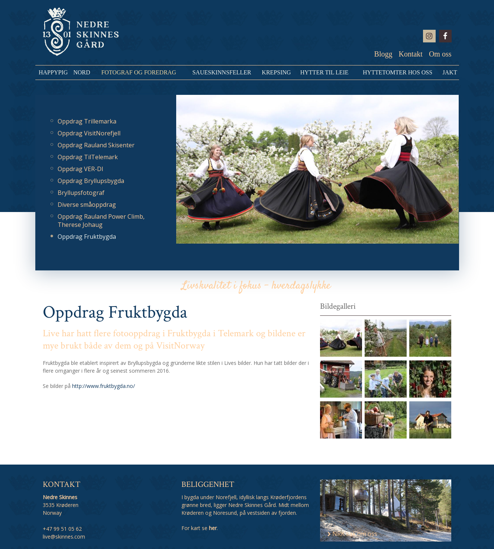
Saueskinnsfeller (221, 72)
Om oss (440, 54)
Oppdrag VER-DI (80, 169)
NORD (81, 72)
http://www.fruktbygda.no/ (103, 385)
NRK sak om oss (352, 534)
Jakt (450, 72)
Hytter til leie (324, 72)
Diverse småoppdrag (87, 204)
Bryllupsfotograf (81, 193)
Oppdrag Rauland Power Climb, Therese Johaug (101, 220)
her (213, 528)
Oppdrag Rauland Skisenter (96, 145)
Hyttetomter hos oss (397, 72)
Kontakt (410, 54)
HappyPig (53, 72)
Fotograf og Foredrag (138, 72)
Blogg (383, 54)
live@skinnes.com (64, 536)
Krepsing (276, 72)
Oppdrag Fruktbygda (87, 236)
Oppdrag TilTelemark (88, 157)
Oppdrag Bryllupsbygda (91, 181)
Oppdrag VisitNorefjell (89, 133)
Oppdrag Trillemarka (87, 121)
